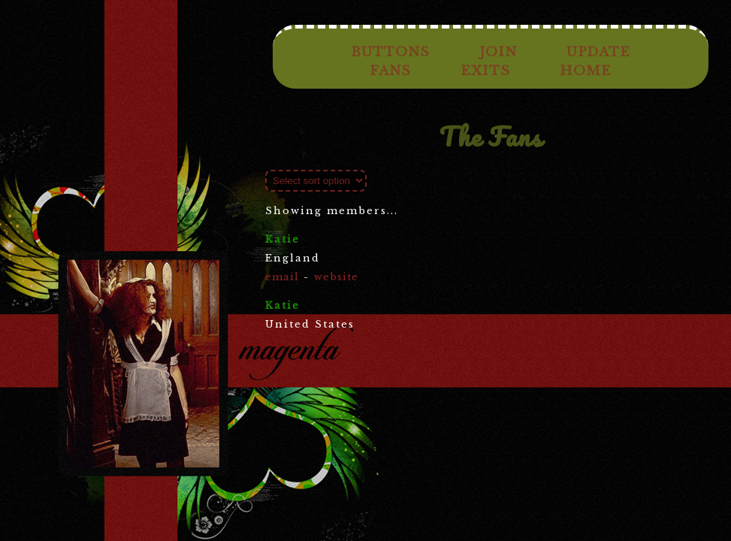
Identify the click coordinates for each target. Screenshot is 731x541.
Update (598, 52)
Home (586, 71)
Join (498, 52)
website (336, 276)
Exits (485, 71)
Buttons (390, 52)
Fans (390, 71)
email (282, 276)
